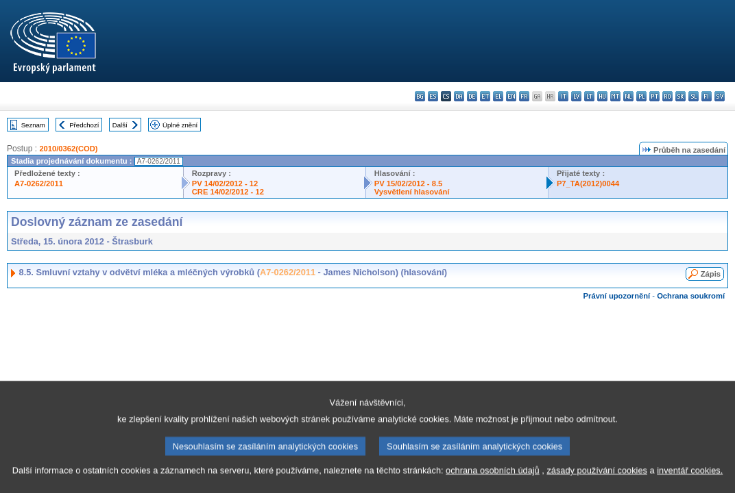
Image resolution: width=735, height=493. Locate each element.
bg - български (420, 96)
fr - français (524, 96)
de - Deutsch (472, 96)
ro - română (667, 96)
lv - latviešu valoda (576, 96)
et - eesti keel (485, 96)
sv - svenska (719, 96)
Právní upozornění (617, 296)
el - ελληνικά (498, 96)
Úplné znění (179, 125)
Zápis (711, 274)
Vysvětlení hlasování (412, 192)
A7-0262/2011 (38, 183)
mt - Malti (615, 96)
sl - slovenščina (693, 96)
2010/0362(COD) (68, 148)
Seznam (33, 125)
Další (120, 125)
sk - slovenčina (680, 96)
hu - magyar (602, 96)
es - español (433, 96)
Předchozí (84, 125)
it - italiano (563, 96)
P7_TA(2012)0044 (588, 183)
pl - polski (641, 96)
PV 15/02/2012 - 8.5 (408, 183)
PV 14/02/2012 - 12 (225, 183)
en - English (511, 96)
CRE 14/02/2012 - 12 (228, 192)
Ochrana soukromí (691, 296)
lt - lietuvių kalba (589, 96)
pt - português (654, 96)
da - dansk (459, 96)
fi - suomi (706, 96)
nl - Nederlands (628, 96)
